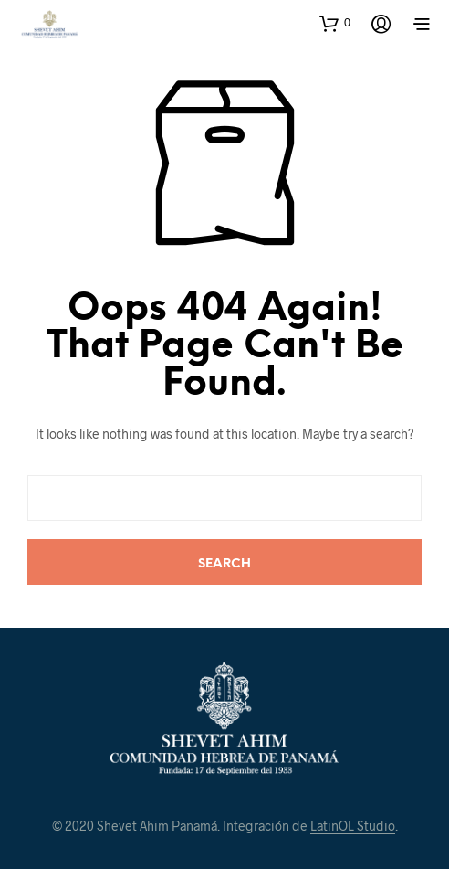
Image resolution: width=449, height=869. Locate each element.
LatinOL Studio (352, 826)
